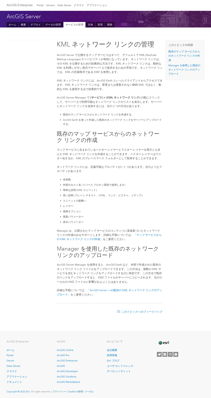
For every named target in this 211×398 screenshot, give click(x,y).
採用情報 (112, 355)
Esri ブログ (113, 360)
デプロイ (36, 24)
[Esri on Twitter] (159, 354)
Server (10, 360)
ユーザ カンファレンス (120, 365)
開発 (109, 24)
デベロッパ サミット (119, 371)
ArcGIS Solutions (66, 376)
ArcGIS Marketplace (68, 381)
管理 (100, 24)
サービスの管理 (74, 24)
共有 (90, 24)
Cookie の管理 (75, 391)
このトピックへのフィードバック (142, 311)
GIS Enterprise (20, 5)
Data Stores (64, 5)
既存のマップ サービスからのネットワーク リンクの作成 (184, 56)
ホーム (12, 24)
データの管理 (53, 24)
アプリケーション (97, 5)
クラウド (79, 5)
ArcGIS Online (65, 350)
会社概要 (112, 350)
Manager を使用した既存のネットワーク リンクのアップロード (184, 69)
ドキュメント (14, 381)
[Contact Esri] (175, 354)
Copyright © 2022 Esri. (18, 391)
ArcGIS (61, 365)
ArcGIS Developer (67, 371)
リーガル (89, 391)
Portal (40, 5)
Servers (50, 5)
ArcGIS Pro (63, 355)
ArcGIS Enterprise (67, 360)
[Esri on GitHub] (170, 354)
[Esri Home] (163, 342)
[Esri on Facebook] (164, 354)
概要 (23, 24)
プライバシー (59, 391)
